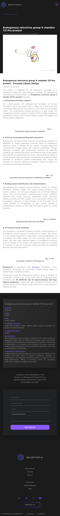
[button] (57, 5)
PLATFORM (30, 471)
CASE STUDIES (30, 482)
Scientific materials (30, 485)
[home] (13, 5)
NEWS (30, 488)
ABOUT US (30, 475)
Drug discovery (30, 468)
